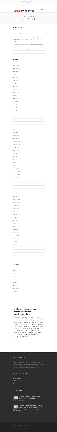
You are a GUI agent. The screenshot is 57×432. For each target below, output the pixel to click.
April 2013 (15, 245)
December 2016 (16, 171)
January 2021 (16, 77)
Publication (15, 288)
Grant (14, 273)
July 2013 (15, 241)
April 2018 (15, 129)
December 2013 (16, 232)
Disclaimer (36, 426)
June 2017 (15, 156)
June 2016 (15, 184)
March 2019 (15, 110)
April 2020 (15, 89)
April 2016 (15, 190)
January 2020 (16, 92)
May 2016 (15, 187)
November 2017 (16, 144)
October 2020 (16, 83)
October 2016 (16, 177)
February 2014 (16, 229)
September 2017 (16, 150)
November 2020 (16, 80)
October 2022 (16, 65)
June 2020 (15, 86)
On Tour (14, 279)
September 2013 (16, 238)
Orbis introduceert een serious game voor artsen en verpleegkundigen (26, 311)
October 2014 (16, 217)
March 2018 (15, 132)
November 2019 (16, 95)
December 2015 (16, 199)
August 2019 (15, 101)
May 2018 (15, 126)
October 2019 (16, 98)
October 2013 (16, 235)
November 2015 (16, 202)
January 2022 (16, 71)
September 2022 (16, 68)
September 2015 (16, 208)
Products (15, 285)
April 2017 (15, 162)
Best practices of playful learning (20, 49)
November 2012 (16, 251)
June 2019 (15, 107)
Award (14, 270)
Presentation (15, 282)
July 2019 (15, 104)
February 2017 (16, 168)
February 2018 (16, 135)
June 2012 (15, 257)
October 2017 (16, 147)
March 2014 (15, 226)
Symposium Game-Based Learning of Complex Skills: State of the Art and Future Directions (28, 45)
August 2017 (15, 153)
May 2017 (15, 159)
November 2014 (16, 214)
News (14, 276)
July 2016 (15, 181)
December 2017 (16, 141)
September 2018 (16, 120)
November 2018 (16, 117)
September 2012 (16, 254)
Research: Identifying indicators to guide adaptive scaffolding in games (27, 33)
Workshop (15, 291)
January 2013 (16, 248)
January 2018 (16, 138)
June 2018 (15, 123)
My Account (16, 5)
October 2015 (16, 205)
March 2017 (15, 165)
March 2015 (15, 211)
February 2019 (16, 113)
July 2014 (15, 220)
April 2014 (15, 223)
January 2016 (16, 196)
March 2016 (15, 193)
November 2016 (16, 174)
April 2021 (15, 74)
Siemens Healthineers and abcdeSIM (21, 52)
